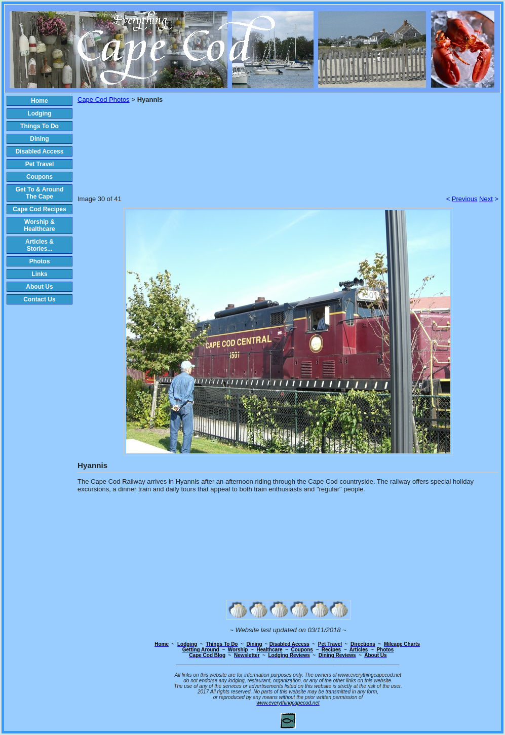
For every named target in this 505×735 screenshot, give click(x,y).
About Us (39, 286)
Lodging (39, 113)
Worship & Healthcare (39, 225)
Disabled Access (40, 151)
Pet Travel (39, 164)
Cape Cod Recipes (39, 209)
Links (39, 274)
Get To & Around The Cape (40, 193)
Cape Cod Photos (103, 99)
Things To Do (39, 126)
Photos (39, 261)
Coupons (39, 176)
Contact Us (39, 299)
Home (39, 100)
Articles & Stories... (39, 245)
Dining (39, 138)
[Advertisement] (288, 155)
